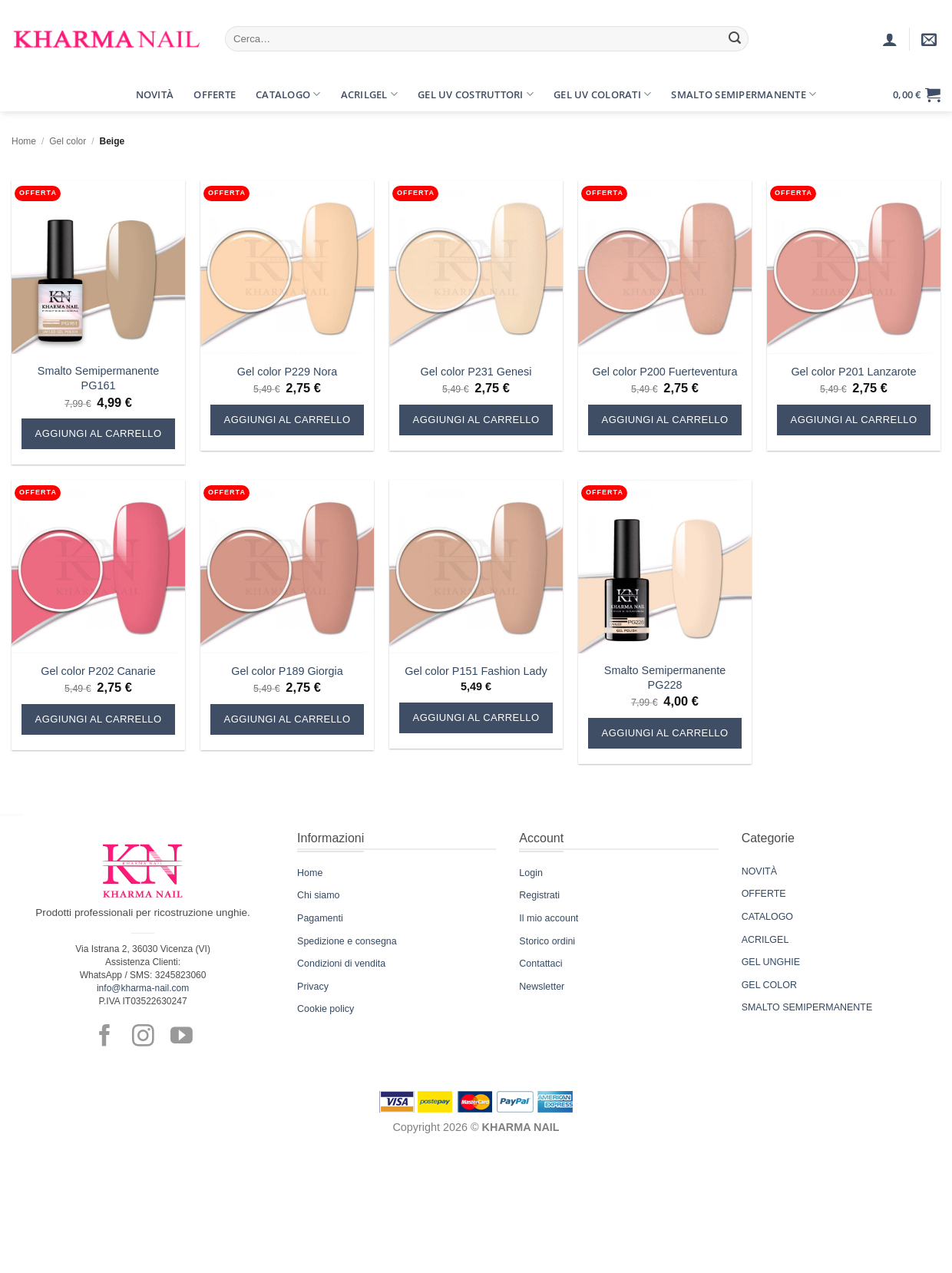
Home (24, 141)
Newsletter (541, 986)
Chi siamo (318, 895)
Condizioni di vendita (341, 963)
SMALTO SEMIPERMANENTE (807, 1007)
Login (531, 873)
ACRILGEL (765, 939)
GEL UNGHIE (771, 962)
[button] (25, 94)
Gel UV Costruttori (476, 94)
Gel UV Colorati (602, 94)
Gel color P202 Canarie (98, 671)
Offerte (214, 94)
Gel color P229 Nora (287, 371)
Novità (155, 94)
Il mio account (548, 918)
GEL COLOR (769, 985)
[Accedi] (889, 39)
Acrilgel (369, 94)
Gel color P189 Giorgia (287, 671)
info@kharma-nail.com (143, 988)
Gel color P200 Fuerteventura (665, 371)
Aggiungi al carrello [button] (98, 433)
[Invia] (735, 39)
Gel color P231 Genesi (476, 371)
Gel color (67, 141)
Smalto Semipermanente (743, 94)
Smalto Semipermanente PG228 (665, 677)
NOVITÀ (759, 871)
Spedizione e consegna (347, 941)
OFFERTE (764, 893)
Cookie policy (325, 1009)
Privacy (313, 986)
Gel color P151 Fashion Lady (476, 671)
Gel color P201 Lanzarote (853, 371)
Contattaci (540, 963)
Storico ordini (547, 941)
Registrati (539, 895)
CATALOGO (767, 916)
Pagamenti (320, 918)
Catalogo (288, 94)
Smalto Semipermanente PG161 (98, 378)
